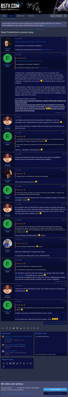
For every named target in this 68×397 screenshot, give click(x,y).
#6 (65, 170)
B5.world (7, 348)
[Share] (63, 39)
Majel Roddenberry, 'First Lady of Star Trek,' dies (30, 42)
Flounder (5, 35)
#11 (65, 260)
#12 (65, 285)
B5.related (7, 342)
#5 (65, 154)
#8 (65, 204)
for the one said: (20, 243)
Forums (11, 16)
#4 (65, 132)
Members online (41, 333)
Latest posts (6, 333)
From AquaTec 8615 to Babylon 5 (15, 344)
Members (31, 16)
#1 (65, 38)
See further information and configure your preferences (18, 393)
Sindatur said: (20, 263)
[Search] (65, 16)
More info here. (48, 25)
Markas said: (19, 136)
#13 (65, 301)
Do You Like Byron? (11, 351)
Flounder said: (20, 58)
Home (4, 16)
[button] (25, 16)
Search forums (12, 19)
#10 (65, 239)
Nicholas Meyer (20, 275)
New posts (4, 19)
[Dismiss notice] (65, 23)
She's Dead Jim (47, 49)
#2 (65, 54)
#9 (65, 220)
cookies (14, 388)
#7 (65, 186)
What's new (20, 16)
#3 (65, 117)
